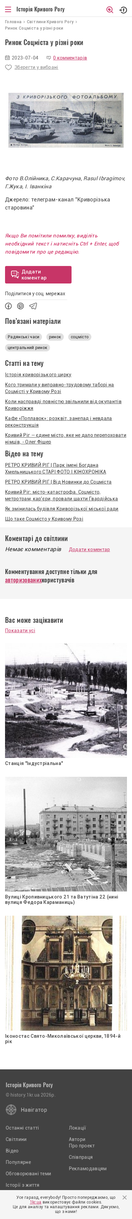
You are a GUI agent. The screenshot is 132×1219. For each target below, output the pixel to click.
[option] (66, 120)
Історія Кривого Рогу (40, 9)
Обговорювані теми (28, 1173)
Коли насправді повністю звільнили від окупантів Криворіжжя (63, 405)
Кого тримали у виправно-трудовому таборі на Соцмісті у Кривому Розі (59, 388)
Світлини (16, 1139)
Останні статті (22, 1128)
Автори (77, 1139)
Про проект (82, 1145)
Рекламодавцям (88, 1168)
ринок (55, 337)
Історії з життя (23, 1185)
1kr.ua (36, 1202)
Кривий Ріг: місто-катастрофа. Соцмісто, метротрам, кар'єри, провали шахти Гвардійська (61, 495)
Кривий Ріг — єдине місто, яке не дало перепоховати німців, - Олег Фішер (65, 438)
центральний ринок (27, 347)
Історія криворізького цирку (38, 374)
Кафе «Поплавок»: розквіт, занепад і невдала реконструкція (58, 422)
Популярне (18, 1162)
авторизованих (23, 580)
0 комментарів (70, 58)
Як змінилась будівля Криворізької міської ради (62, 508)
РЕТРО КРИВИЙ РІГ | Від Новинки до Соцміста (58, 482)
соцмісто (80, 337)
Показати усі (20, 630)
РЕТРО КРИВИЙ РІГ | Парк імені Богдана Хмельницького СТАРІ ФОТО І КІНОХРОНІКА (55, 468)
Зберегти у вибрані (36, 67)
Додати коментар (89, 549)
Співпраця (81, 1157)
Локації (77, 1128)
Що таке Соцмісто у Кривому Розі (44, 519)
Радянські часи (23, 337)
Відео (12, 1150)
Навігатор (34, 1110)
